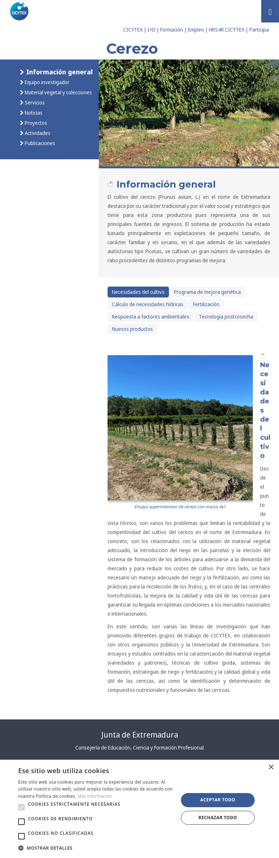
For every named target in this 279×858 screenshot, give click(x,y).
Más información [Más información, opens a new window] (95, 796)
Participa (259, 29)
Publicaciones (39, 143)
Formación (171, 29)
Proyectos (35, 122)
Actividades (37, 133)
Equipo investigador (46, 82)
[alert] (139, 809)
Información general (58, 71)
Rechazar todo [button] (217, 817)
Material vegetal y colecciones (58, 92)
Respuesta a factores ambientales (150, 316)
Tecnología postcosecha (226, 316)
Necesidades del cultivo (138, 291)
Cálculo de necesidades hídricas (147, 304)
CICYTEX (133, 29)
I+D (151, 29)
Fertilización (206, 304)
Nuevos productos (132, 328)
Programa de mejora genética (207, 291)
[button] (21, 807)
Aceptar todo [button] (217, 800)
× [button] (271, 767)
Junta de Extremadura (139, 735)
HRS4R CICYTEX (226, 29)
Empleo (196, 29)
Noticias (33, 112)
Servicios (34, 102)
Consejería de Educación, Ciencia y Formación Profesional (139, 747)
